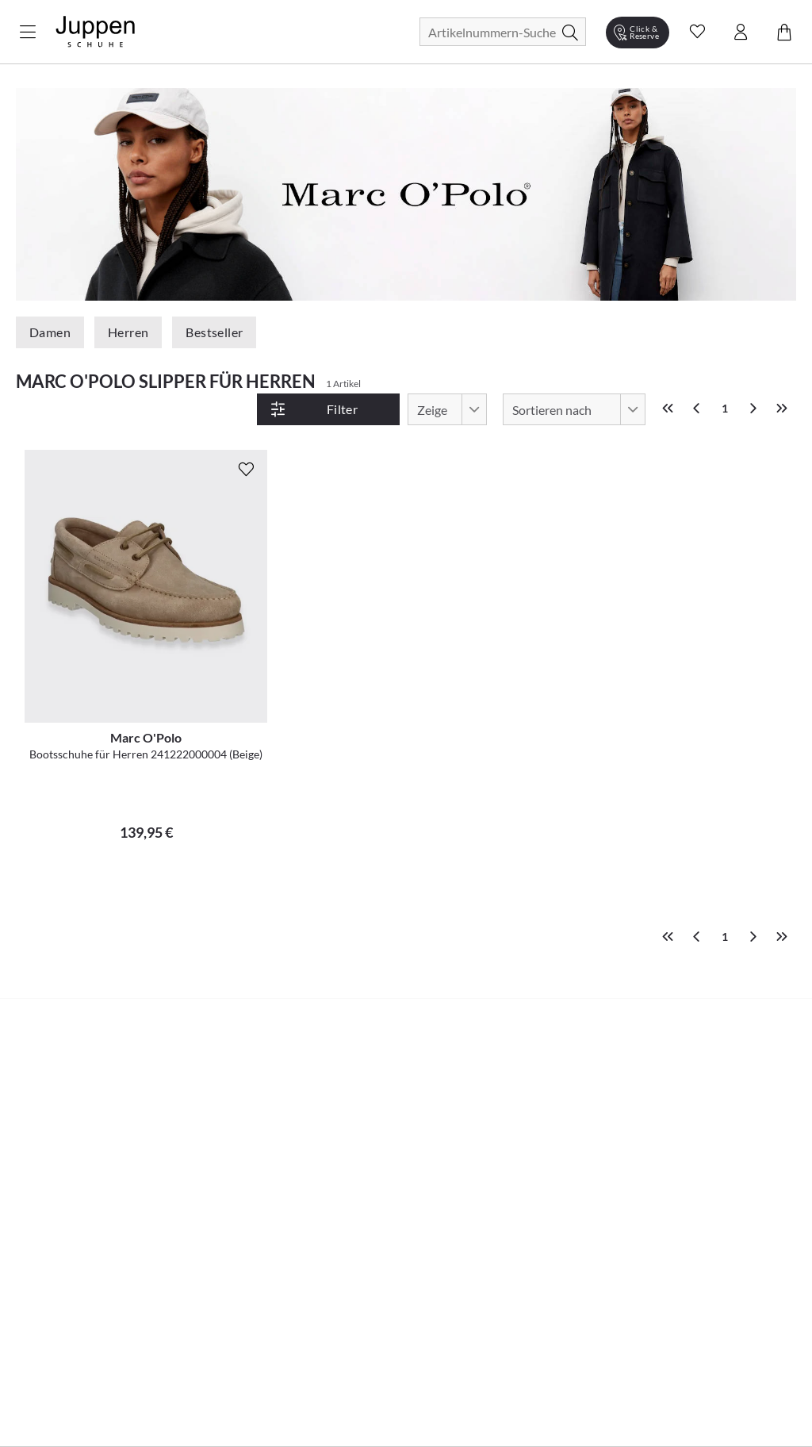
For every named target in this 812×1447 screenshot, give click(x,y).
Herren (128, 332)
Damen (50, 332)
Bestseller (214, 332)
